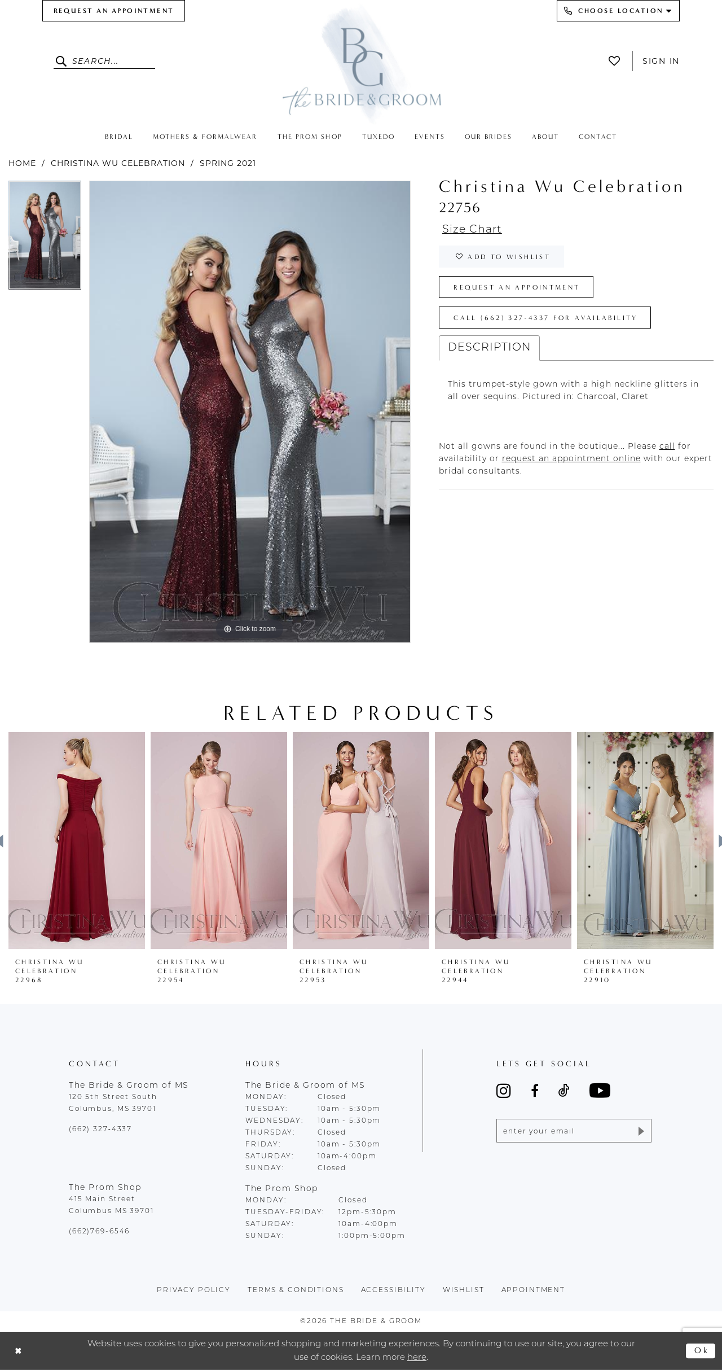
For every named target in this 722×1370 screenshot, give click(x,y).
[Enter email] (573, 1131)
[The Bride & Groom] (361, 63)
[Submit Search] (63, 61)
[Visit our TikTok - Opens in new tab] (564, 1090)
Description (489, 348)
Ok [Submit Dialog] (702, 1351)
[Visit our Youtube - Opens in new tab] (599, 1090)
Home (22, 163)
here (416, 1357)
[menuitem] (113, 10)
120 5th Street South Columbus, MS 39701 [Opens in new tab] (113, 1103)
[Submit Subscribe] (640, 1131)
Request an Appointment (517, 287)
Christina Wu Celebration (118, 163)
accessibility (393, 1290)
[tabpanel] (44, 239)
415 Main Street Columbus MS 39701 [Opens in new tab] (111, 1205)
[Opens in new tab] (667, 447)
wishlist (464, 1290)
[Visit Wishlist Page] (617, 61)
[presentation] (76, 840)
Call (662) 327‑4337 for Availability (545, 318)
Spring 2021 (228, 163)
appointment (533, 1290)
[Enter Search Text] (104, 61)
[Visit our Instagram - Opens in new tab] (503, 1090)
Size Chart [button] (472, 230)
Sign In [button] (661, 61)
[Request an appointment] (113, 10)
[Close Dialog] (18, 1351)
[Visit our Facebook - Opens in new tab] (535, 1090)
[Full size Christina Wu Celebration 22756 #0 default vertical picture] (250, 411)
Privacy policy (194, 1290)
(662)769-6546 (99, 1231)
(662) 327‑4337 (100, 1129)
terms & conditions (296, 1290)
